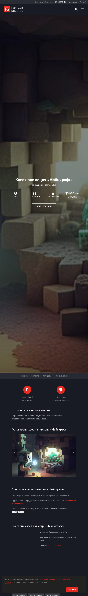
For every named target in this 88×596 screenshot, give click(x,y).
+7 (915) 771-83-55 (55, 545)
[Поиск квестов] (76, 9)
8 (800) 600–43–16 (61, 2)
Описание (24, 376)
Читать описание (44, 206)
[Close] (82, 579)
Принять (72, 590)
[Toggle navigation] (82, 9)
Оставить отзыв (62, 376)
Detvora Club (50, 185)
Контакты (35, 376)
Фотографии (47, 376)
